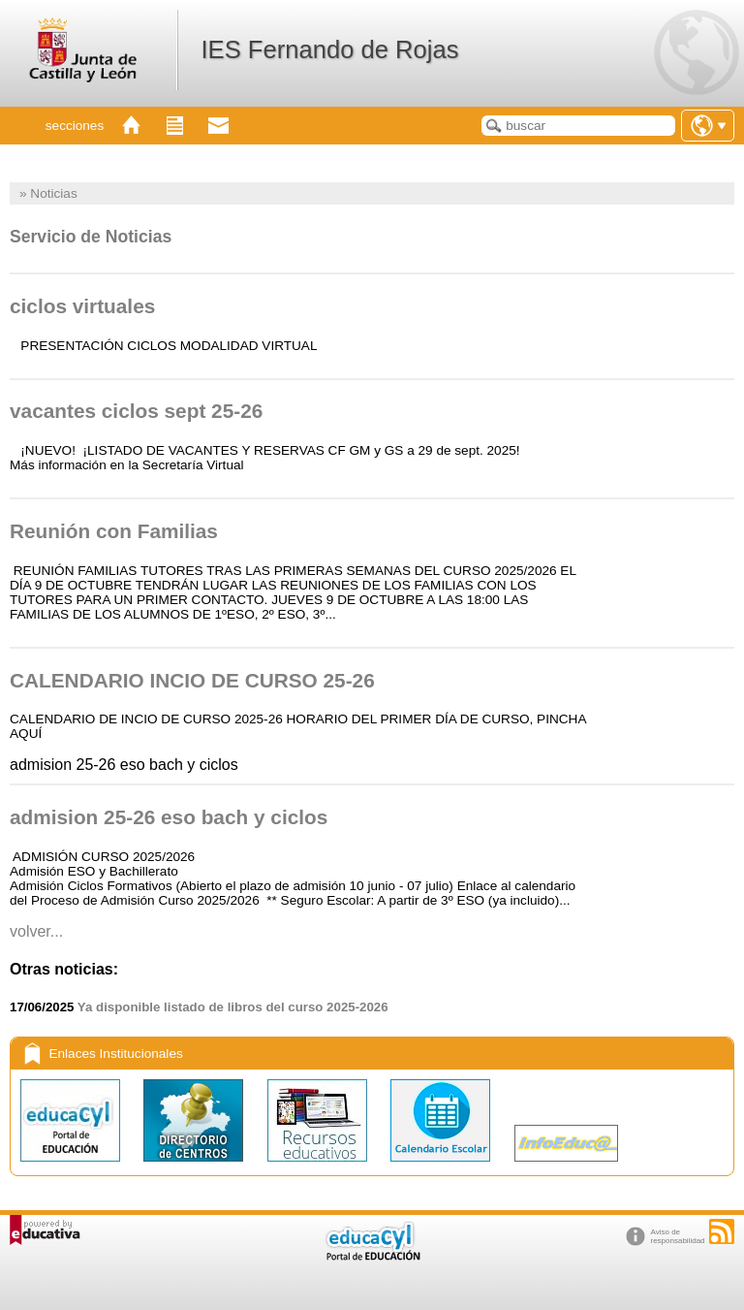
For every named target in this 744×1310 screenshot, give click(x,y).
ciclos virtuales (82, 306)
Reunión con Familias (114, 531)
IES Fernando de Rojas (329, 49)
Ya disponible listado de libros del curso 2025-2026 (233, 1007)
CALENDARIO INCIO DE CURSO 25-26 (192, 680)
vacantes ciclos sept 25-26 (136, 410)
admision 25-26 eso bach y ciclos (168, 817)
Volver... (36, 931)
